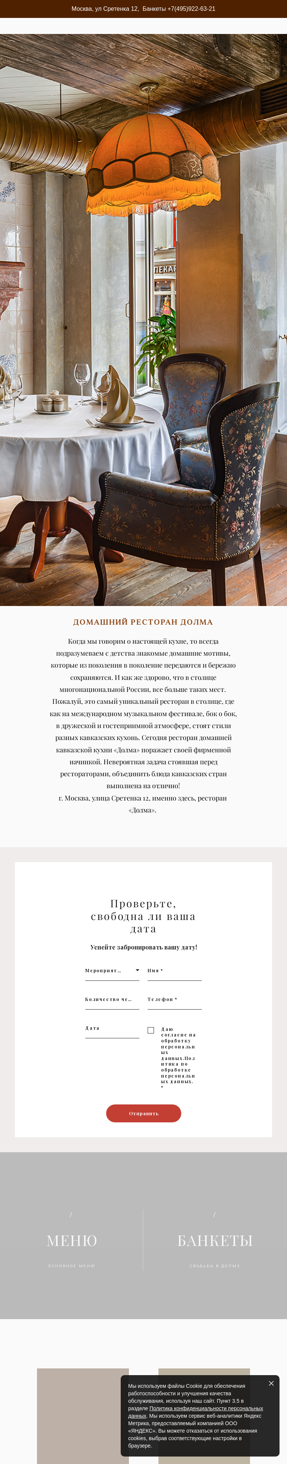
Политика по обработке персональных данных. (178, 1082)
